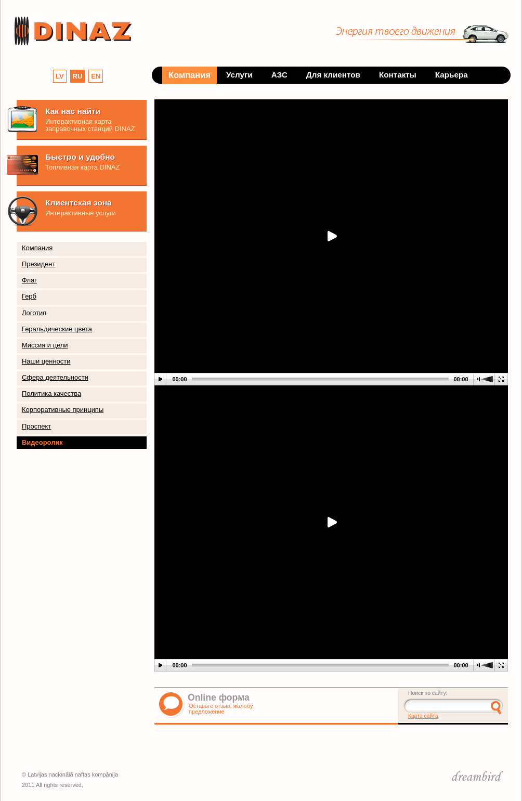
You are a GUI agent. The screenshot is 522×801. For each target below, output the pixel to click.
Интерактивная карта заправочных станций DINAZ (90, 125)
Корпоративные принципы (62, 410)
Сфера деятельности (55, 377)
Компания (37, 248)
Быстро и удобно (80, 156)
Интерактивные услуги (80, 213)
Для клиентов (333, 74)
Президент (38, 264)
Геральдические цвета (57, 329)
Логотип (34, 313)
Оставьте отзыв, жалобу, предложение (221, 709)
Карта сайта (423, 716)
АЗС (279, 74)
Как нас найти (72, 111)
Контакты (397, 74)
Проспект (36, 426)
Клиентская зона (78, 202)
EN (95, 76)
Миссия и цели (45, 345)
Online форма (219, 697)
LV (60, 76)
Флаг (29, 280)
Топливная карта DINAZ (82, 167)
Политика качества (51, 393)
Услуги (239, 74)
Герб (29, 296)
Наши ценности (46, 361)
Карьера (451, 74)
